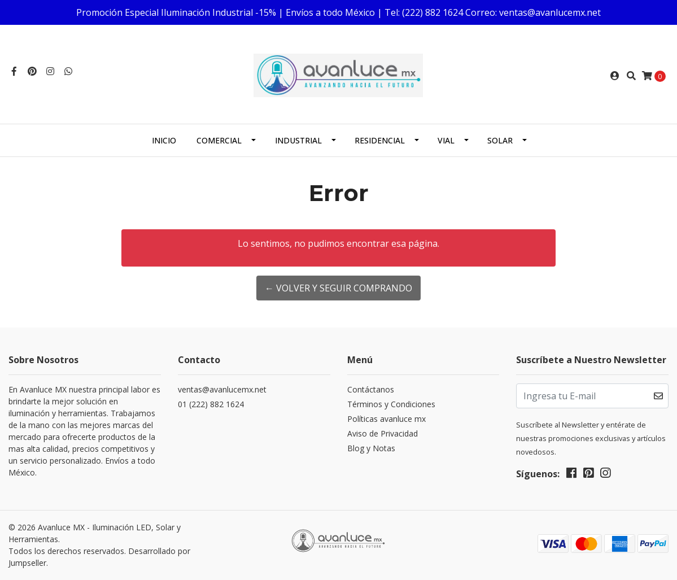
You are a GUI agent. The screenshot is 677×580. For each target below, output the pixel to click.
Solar (500, 140)
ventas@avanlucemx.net (222, 389)
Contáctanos (370, 389)
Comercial (219, 140)
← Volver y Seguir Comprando (338, 288)
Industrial (298, 140)
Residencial (380, 140)
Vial (446, 140)
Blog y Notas (371, 448)
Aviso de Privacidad (382, 433)
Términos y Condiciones (391, 404)
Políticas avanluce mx (386, 418)
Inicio (164, 140)
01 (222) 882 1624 (211, 404)
